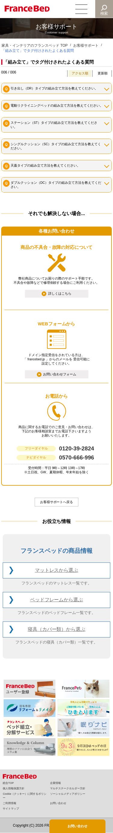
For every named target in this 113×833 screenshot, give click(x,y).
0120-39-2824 (76, 448)
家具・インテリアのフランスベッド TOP (35, 45)
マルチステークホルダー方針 (67, 788)
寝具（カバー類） (57, 629)
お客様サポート (86, 45)
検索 (104, 13)
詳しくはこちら (59, 293)
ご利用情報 (9, 803)
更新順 (103, 73)
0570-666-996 (76, 457)
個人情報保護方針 (13, 788)
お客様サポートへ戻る (56, 502)
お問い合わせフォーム (59, 374)
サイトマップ (11, 808)
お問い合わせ (58, 803)
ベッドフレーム (56, 600)
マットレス (56, 570)
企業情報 (55, 782)
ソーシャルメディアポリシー (67, 793)
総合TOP (8, 782)
